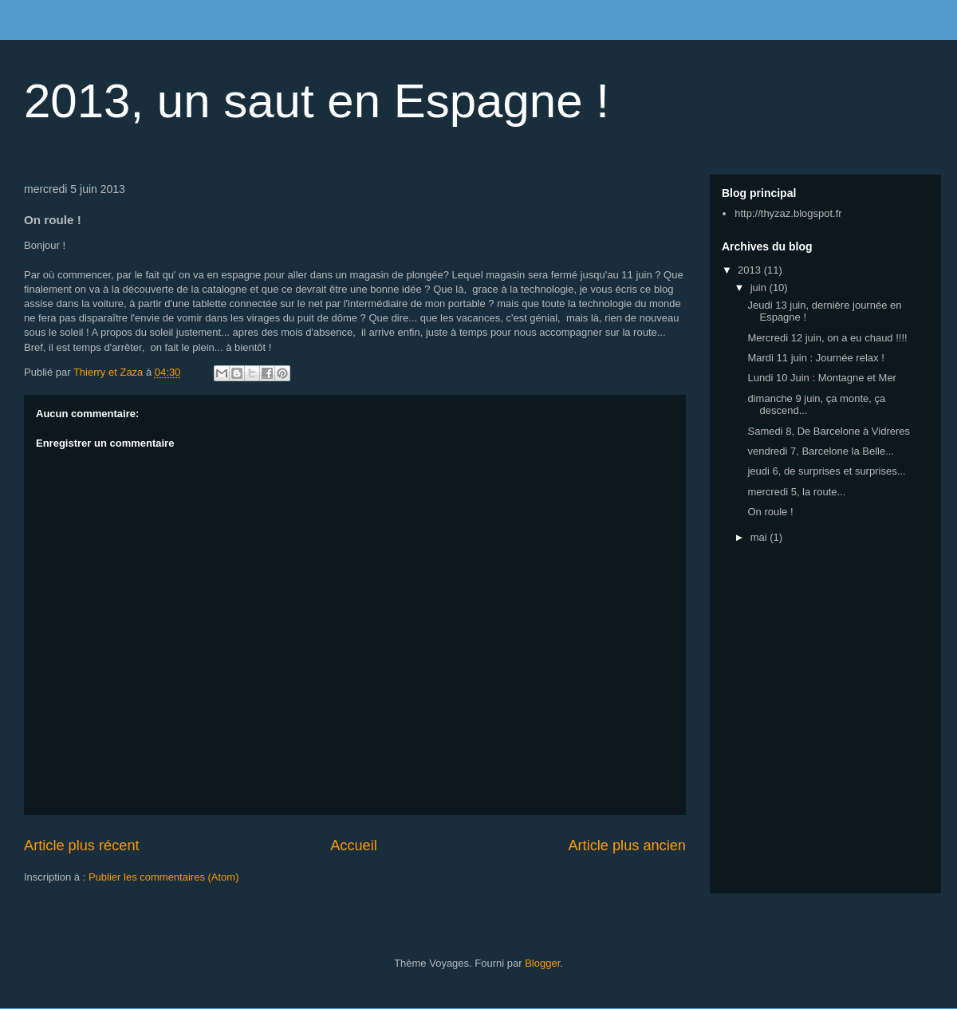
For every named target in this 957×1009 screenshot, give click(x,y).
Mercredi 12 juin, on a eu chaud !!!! (827, 338)
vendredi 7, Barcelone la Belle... (820, 451)
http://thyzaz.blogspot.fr (787, 213)
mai (760, 537)
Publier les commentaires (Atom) (164, 877)
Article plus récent (82, 845)
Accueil (353, 845)
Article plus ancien (627, 845)
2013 (751, 270)
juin (760, 288)
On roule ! (770, 512)
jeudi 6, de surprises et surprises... (826, 471)
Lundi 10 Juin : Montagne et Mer (821, 378)
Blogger (542, 963)
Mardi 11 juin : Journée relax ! (815, 358)
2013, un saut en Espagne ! (316, 101)
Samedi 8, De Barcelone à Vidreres (828, 431)
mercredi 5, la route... (796, 492)
